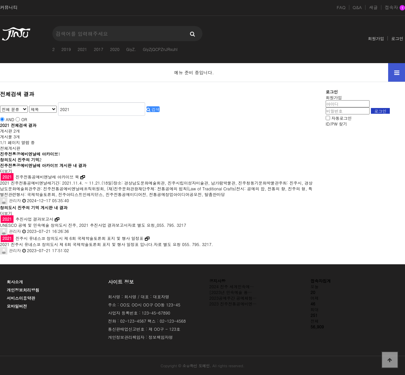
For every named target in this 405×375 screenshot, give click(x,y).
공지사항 (217, 281)
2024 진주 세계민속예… (231, 286)
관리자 (10, 200)
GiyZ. (131, 49)
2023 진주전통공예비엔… (232, 303)
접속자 (395, 7)
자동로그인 (341, 118)
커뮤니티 (9, 7)
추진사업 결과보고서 (27, 219)
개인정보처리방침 (23, 290)
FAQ (340, 7)
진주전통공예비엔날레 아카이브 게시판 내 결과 (43, 165)
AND (10, 119)
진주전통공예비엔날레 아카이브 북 (40, 177)
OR (24, 119)
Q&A (357, 7)
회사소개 (15, 282)
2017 (98, 49)
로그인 (397, 38)
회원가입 (376, 38)
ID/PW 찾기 (336, 124)
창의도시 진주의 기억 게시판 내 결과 (34, 207)
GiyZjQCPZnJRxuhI (160, 49)
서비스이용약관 (21, 298)
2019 (66, 49)
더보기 (6, 171)
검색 (153, 109)
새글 (373, 7)
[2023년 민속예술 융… (230, 292)
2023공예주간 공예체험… (232, 298)
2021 (82, 49)
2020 (114, 49)
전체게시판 (10, 148)
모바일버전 (17, 306)
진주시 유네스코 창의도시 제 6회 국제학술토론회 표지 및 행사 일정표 (72, 238)
